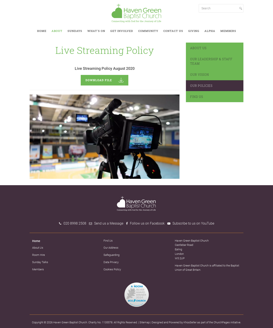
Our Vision (199, 75)
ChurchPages (222, 322)
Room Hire (38, 254)
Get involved (121, 31)
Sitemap (144, 322)
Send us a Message (108, 223)
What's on (96, 31)
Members (228, 31)
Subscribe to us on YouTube (193, 223)
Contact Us (173, 31)
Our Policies (201, 86)
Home (41, 31)
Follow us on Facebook (147, 223)
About (57, 31)
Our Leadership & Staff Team (211, 61)
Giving (193, 31)
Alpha (209, 31)
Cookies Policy (112, 269)
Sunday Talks (40, 262)
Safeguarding (111, 254)
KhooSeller (190, 322)
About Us (198, 48)
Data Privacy (111, 262)
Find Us (196, 97)
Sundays (75, 31)
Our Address (110, 247)
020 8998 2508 (74, 223)
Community (148, 31)
